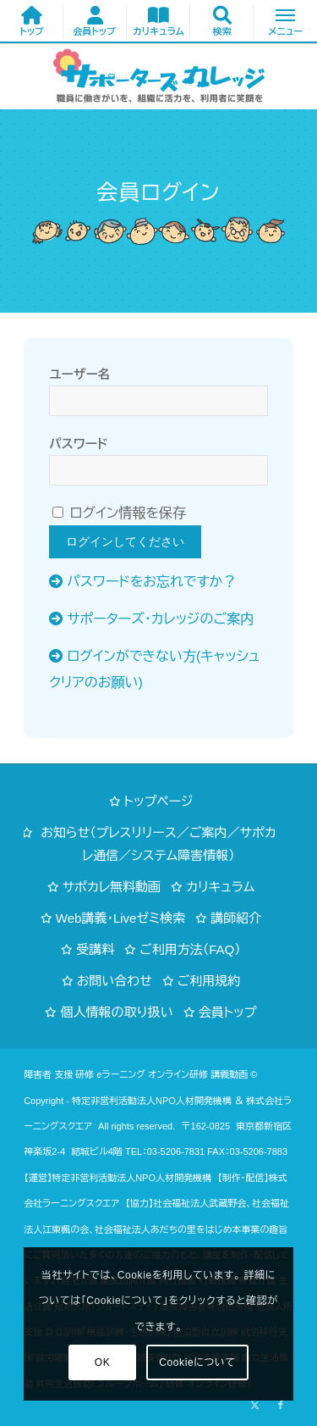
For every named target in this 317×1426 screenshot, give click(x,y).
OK (103, 1362)
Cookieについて (197, 1362)
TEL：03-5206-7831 (165, 1151)
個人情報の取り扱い (116, 1012)
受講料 (95, 949)
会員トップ (228, 1012)
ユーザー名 (79, 374)
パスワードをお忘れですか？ (151, 581)
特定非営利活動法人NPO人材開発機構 (152, 1101)
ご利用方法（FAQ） (190, 949)
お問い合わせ (114, 981)
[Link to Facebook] (280, 1405)
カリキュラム (220, 886)
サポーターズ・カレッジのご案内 (160, 619)
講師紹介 (235, 918)
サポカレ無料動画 (112, 886)
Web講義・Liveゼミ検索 (120, 918)
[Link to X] (255, 1405)
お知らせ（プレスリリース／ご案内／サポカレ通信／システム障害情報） (158, 844)
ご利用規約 (209, 981)
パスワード (78, 444)
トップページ (159, 801)
